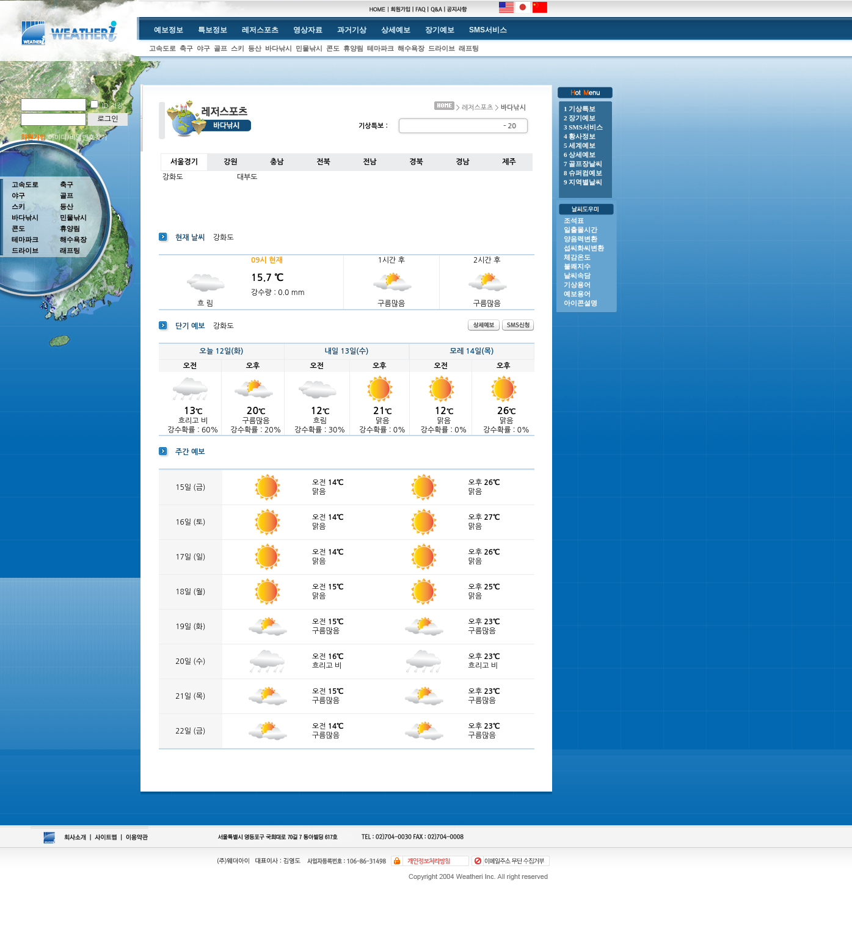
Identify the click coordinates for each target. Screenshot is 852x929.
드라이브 (441, 48)
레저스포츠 (260, 30)
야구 (203, 48)
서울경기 (184, 162)
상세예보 (395, 30)
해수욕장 (411, 48)
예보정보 (168, 30)
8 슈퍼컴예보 (583, 173)
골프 (220, 48)
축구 (186, 48)
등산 (254, 48)
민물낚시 (309, 48)
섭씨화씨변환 (584, 248)
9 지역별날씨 (583, 182)
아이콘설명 (580, 303)
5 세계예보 (579, 145)
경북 (416, 162)
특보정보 (212, 30)
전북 (323, 162)
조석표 (574, 220)
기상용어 (577, 284)
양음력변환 (580, 238)
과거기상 (351, 30)
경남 (463, 162)
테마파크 (380, 48)
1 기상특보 (579, 108)
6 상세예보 (579, 154)
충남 (277, 162)
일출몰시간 (580, 229)
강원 (231, 162)
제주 (509, 162)
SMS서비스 (488, 30)
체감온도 (577, 257)
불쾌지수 (577, 266)
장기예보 (439, 30)
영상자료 (307, 30)
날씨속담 (577, 275)
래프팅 (469, 48)
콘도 (333, 48)
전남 (370, 162)
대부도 (247, 177)
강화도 (172, 177)
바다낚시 (278, 48)
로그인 (108, 119)
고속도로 (162, 48)
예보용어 (577, 293)
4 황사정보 (579, 136)
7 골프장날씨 (583, 163)
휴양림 (353, 48)
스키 (237, 48)
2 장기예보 (579, 118)
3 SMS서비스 (583, 127)
